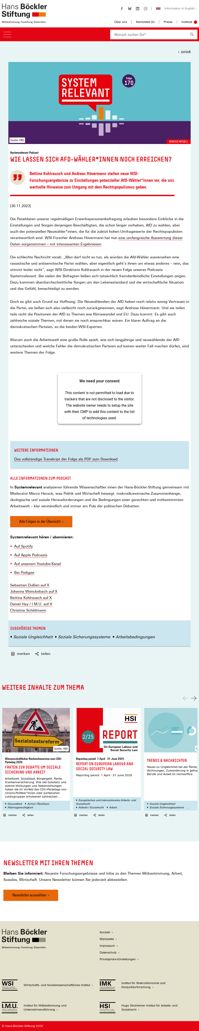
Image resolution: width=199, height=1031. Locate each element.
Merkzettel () (145, 22)
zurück (186, 51)
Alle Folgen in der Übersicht (40, 521)
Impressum (107, 945)
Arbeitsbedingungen (135, 636)
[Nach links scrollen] (185, 698)
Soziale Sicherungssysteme (84, 636)
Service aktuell (178, 141)
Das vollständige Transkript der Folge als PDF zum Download (66, 459)
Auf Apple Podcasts (30, 555)
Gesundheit (14, 803)
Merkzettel (107, 939)
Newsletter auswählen (29, 895)
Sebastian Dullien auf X (29, 585)
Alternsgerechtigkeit (20, 807)
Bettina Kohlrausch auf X (31, 598)
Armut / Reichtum (38, 803)
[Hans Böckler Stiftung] (24, 947)
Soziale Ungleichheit (33, 636)
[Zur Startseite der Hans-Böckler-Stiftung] (24, 21)
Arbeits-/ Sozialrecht (91, 807)
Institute (186, 22)
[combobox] (148, 34)
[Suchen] (192, 34)
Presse (168, 22)
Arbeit (113, 807)
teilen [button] (42, 654)
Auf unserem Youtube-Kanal (37, 564)
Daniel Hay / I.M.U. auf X (31, 604)
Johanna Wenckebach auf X (33, 591)
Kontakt (105, 932)
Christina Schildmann (28, 610)
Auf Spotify (23, 546)
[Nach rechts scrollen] (193, 698)
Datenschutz (108, 952)
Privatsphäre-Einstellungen (118, 959)
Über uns (120, 22)
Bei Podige (23, 572)
